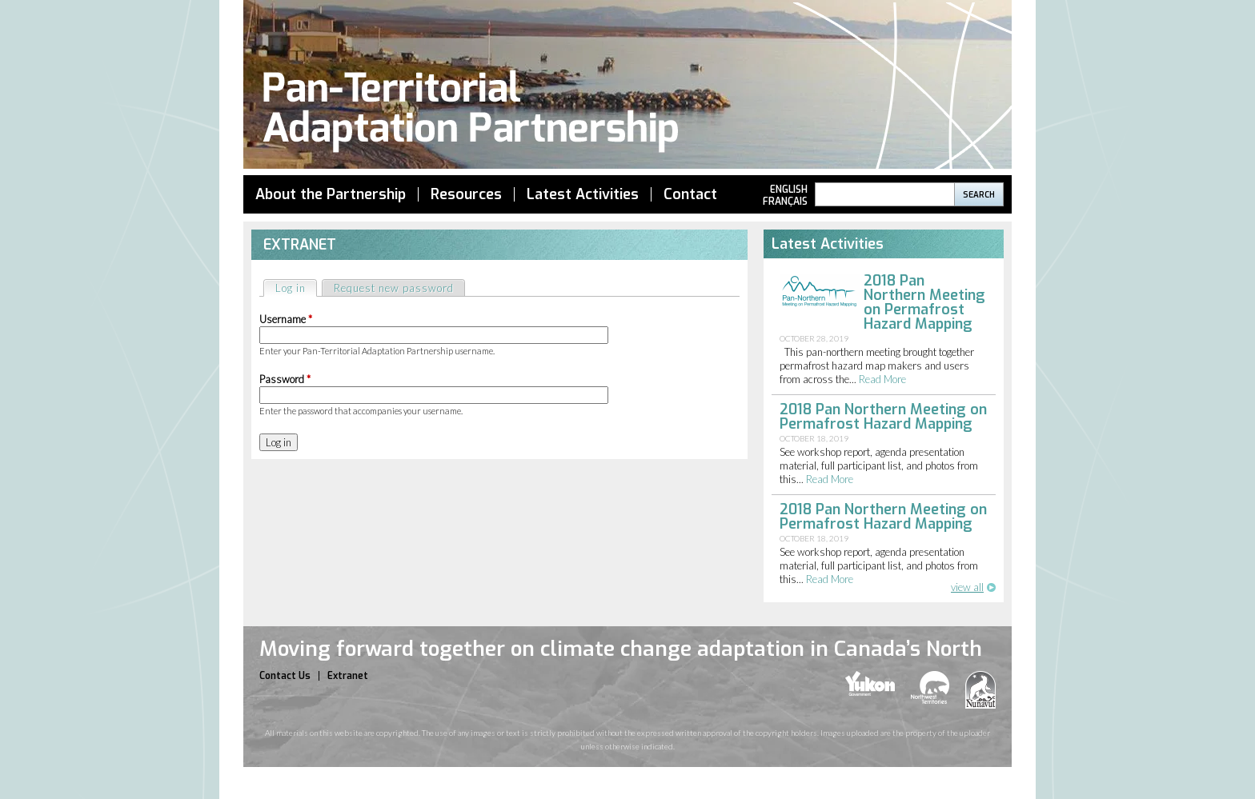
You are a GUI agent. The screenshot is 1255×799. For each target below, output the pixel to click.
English (789, 189)
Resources (466, 194)
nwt (930, 687)
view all (967, 587)
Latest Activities (583, 194)
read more (882, 379)
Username (285, 319)
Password (285, 379)
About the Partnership (330, 194)
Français (785, 201)
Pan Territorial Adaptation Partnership (627, 86)
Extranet (347, 676)
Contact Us (285, 676)
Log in (295, 287)
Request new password (394, 288)
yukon (870, 683)
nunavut (980, 690)
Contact (690, 194)
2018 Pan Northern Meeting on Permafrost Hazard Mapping (924, 302)
